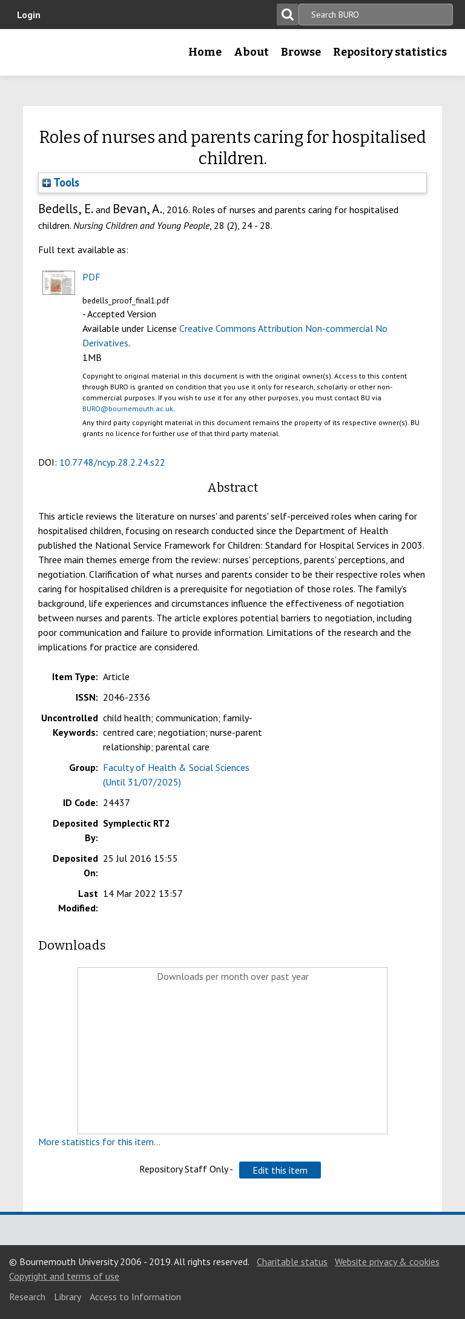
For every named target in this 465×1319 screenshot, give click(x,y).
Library (67, 1297)
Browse (301, 52)
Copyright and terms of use (64, 1276)
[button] (280, 1170)
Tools (60, 182)
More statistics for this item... (99, 1142)
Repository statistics (390, 52)
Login (29, 14)
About (251, 52)
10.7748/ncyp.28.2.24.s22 (112, 462)
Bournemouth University (28, 56)
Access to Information (135, 1297)
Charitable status (292, 1261)
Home (205, 52)
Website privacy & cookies (387, 1261)
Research (27, 1297)
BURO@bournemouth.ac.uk (127, 408)
